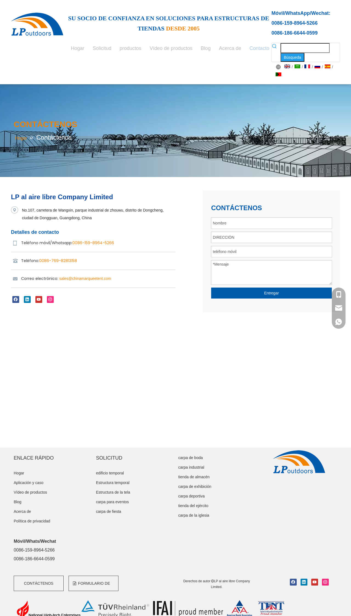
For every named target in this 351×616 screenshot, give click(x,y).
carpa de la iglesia (193, 515)
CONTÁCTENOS (38, 583)
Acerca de (22, 511)
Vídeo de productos (30, 492)
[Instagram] (50, 299)
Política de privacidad (32, 521)
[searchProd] (305, 48)
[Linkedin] (27, 299)
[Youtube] (38, 299)
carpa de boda (190, 457)
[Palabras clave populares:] (292, 57)
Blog (17, 502)
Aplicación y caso (28, 482)
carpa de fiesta (108, 511)
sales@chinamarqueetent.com (85, 278)
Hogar (19, 473)
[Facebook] (15, 299)
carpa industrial (191, 467)
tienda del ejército (193, 506)
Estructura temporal (112, 482)
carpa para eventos (112, 502)
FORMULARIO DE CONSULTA (91, 586)
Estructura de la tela (113, 492)
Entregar (271, 293)
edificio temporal (110, 473)
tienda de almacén (194, 477)
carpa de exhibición (194, 486)
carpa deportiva (191, 496)
